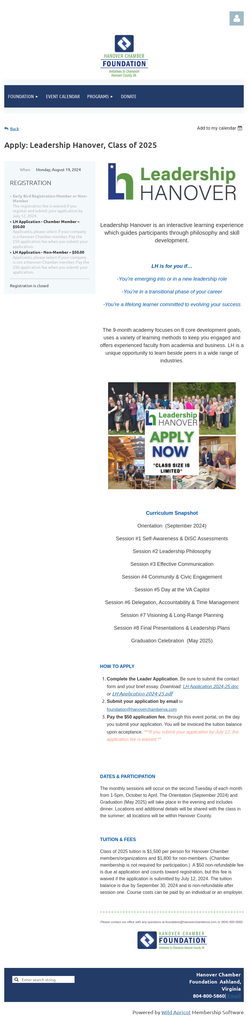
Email (234, 995)
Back (14, 128)
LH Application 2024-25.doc (211, 686)
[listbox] (220, 128)
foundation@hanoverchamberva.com (142, 709)
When (25, 169)
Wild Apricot (176, 1012)
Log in (237, 18)
